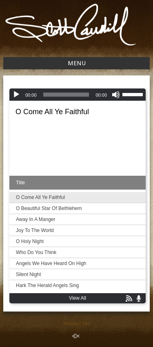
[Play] (16, 95)
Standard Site (76, 323)
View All (77, 298)
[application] (77, 94)
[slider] (66, 95)
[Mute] (116, 95)
